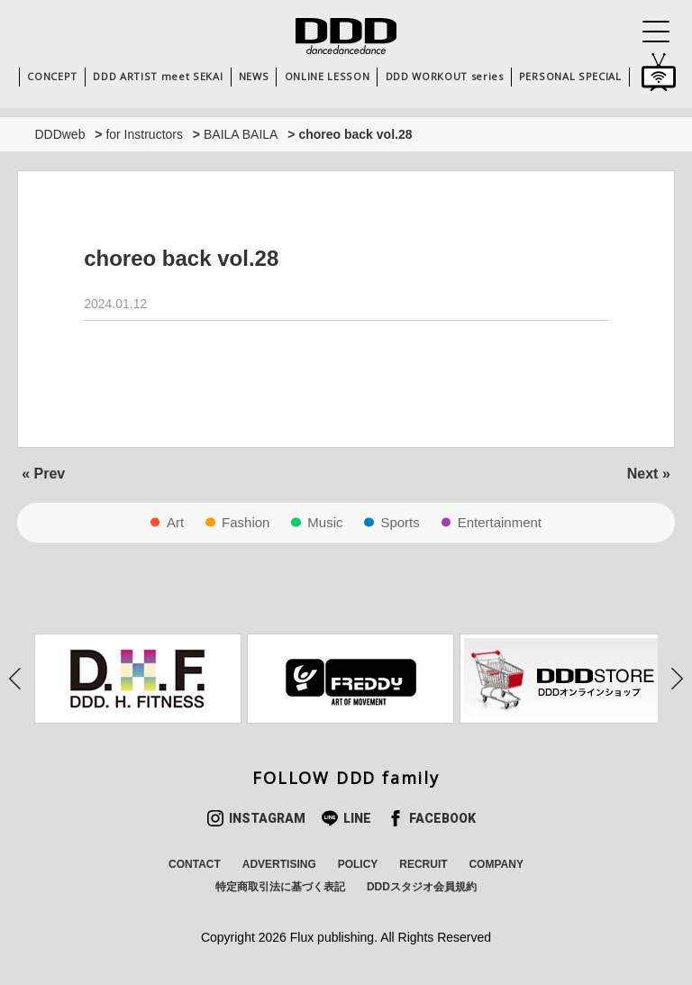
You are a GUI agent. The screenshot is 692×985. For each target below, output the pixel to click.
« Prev (43, 473)
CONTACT (194, 864)
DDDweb (59, 134)
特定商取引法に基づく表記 (280, 886)
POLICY (358, 864)
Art (175, 522)
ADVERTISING (279, 864)
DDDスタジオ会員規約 (422, 886)
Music (324, 522)
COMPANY (496, 864)
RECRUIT (423, 864)
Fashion (245, 522)
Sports (399, 522)
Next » (648, 473)
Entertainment (500, 522)
